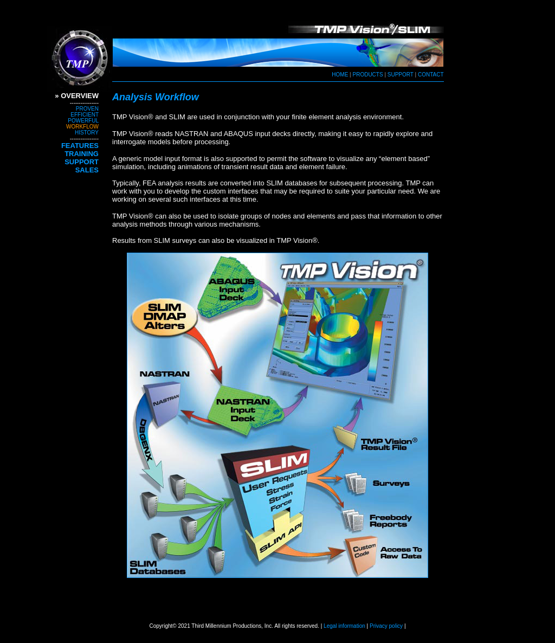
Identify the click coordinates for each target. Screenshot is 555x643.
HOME (340, 75)
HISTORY (87, 133)
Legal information (344, 626)
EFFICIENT (84, 115)
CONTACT (429, 75)
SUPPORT (400, 75)
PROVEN (87, 109)
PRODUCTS (368, 75)
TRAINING (81, 154)
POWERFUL (83, 121)
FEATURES (80, 146)
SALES (87, 170)
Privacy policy (385, 626)
